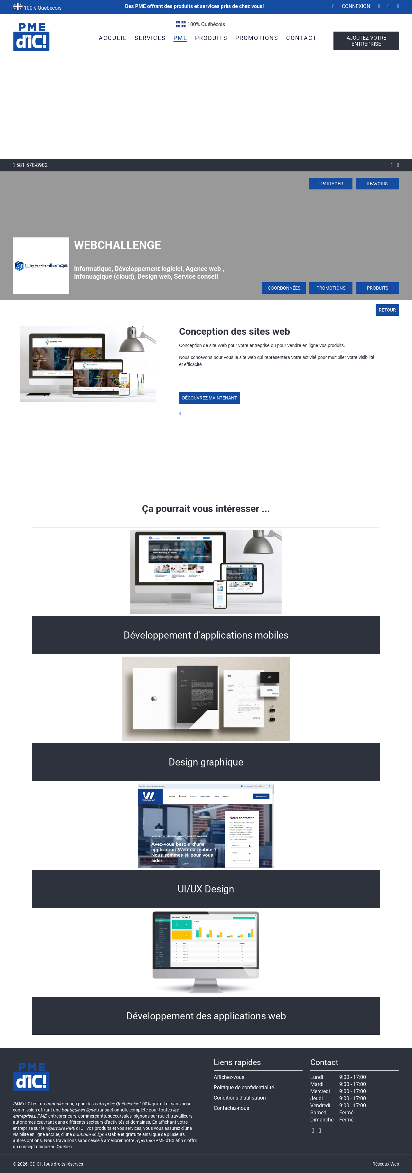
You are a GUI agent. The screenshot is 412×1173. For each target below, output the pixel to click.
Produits (377, 288)
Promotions (330, 288)
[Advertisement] (206, 110)
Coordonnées (284, 288)
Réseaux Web (385, 1164)
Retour (387, 309)
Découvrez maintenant (209, 397)
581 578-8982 (30, 165)
